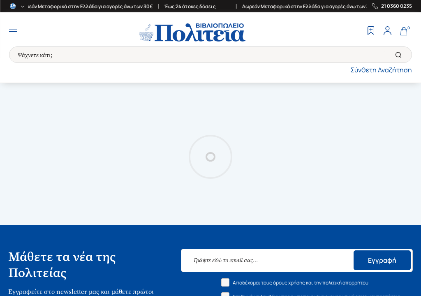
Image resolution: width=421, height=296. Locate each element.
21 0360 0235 (396, 6)
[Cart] (404, 31)
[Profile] (387, 31)
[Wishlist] (371, 31)
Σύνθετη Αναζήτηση (381, 69)
